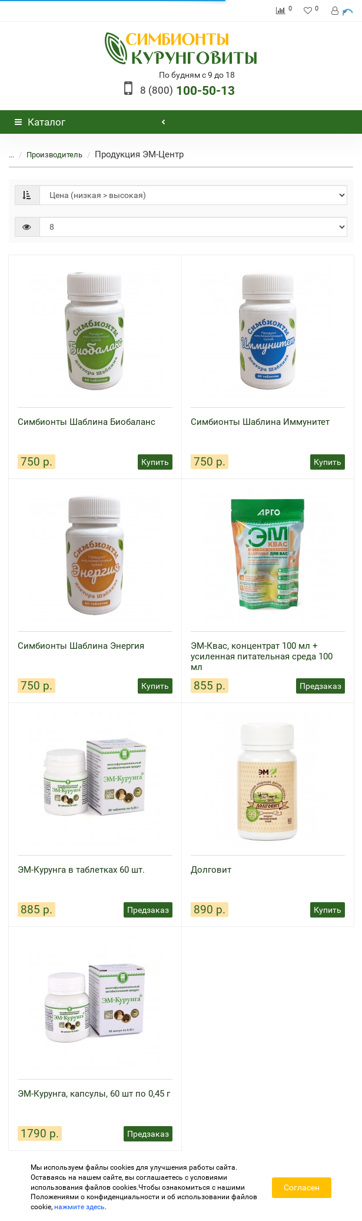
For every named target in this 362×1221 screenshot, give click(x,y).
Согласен (302, 1187)
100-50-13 (187, 91)
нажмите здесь (79, 1207)
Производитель (47, 154)
